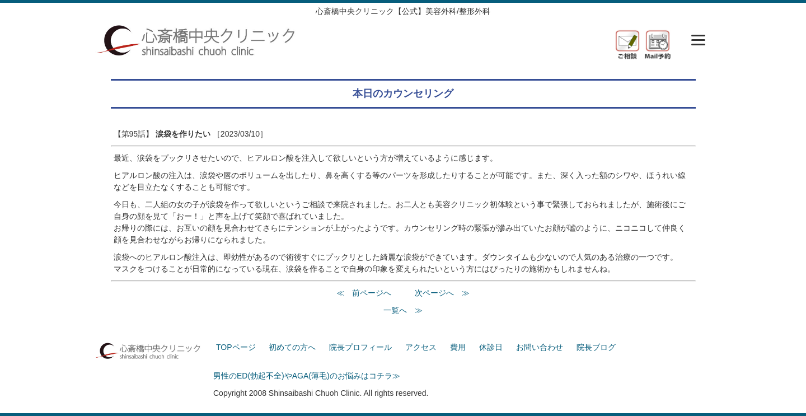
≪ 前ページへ (363, 292)
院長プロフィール (360, 347)
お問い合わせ (539, 347)
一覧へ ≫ (403, 310)
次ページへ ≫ (442, 292)
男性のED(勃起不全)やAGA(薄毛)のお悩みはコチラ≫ (306, 375)
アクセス (421, 347)
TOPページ (236, 347)
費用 (458, 347)
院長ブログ (596, 347)
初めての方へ (292, 347)
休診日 (491, 347)
